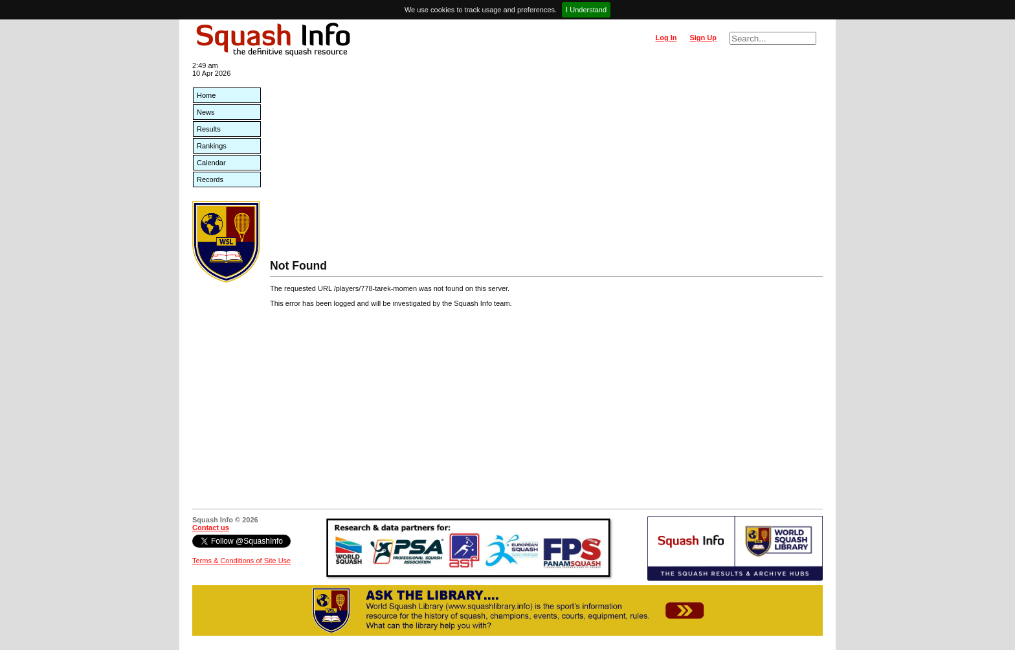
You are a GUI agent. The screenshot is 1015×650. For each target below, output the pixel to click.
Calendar (211, 163)
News (206, 112)
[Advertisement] (546, 162)
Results (209, 129)
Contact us (210, 527)
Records (210, 179)
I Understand (586, 10)
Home (206, 95)
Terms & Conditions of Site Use (241, 560)
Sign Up (703, 37)
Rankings (212, 146)
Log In (665, 37)
